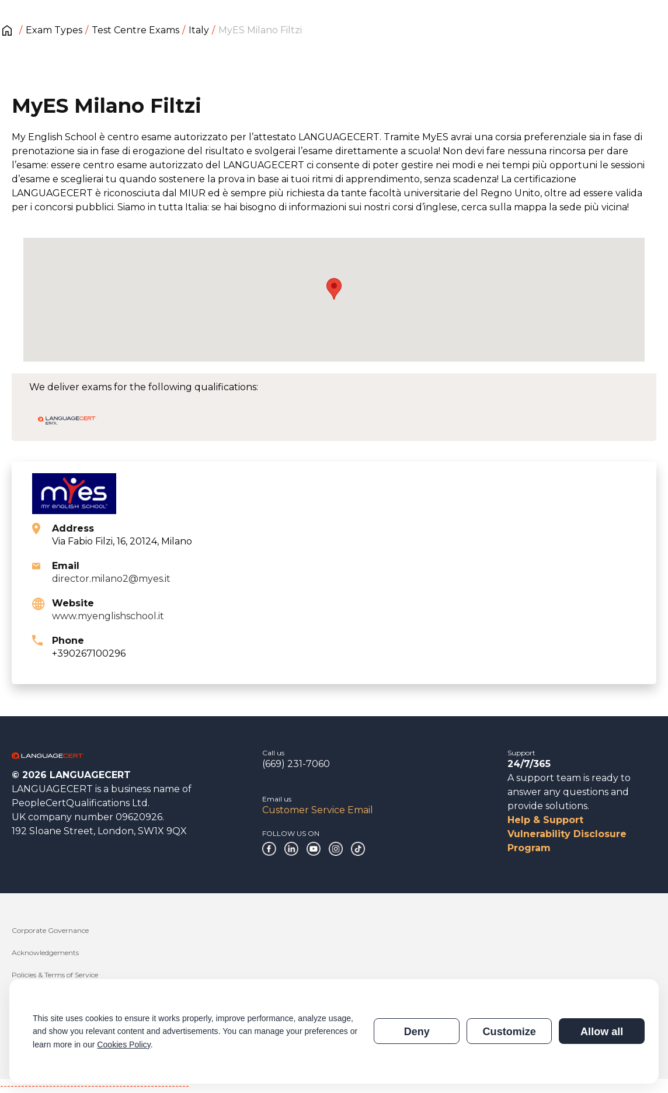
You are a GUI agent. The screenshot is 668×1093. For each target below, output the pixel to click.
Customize (509, 1032)
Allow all (601, 1032)
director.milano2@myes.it (111, 578)
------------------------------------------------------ (94, 1085)
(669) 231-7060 (296, 763)
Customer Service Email (317, 810)
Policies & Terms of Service (55, 974)
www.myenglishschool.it (108, 616)
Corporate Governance (50, 930)
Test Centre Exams (135, 30)
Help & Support (545, 819)
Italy (199, 30)
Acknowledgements (45, 952)
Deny (417, 1032)
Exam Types (54, 30)
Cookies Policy (123, 1044)
